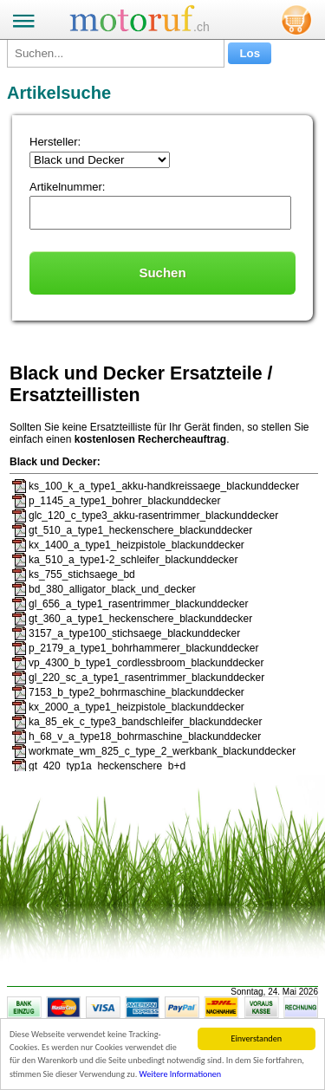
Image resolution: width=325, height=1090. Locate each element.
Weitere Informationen (181, 1074)
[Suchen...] (115, 53)
